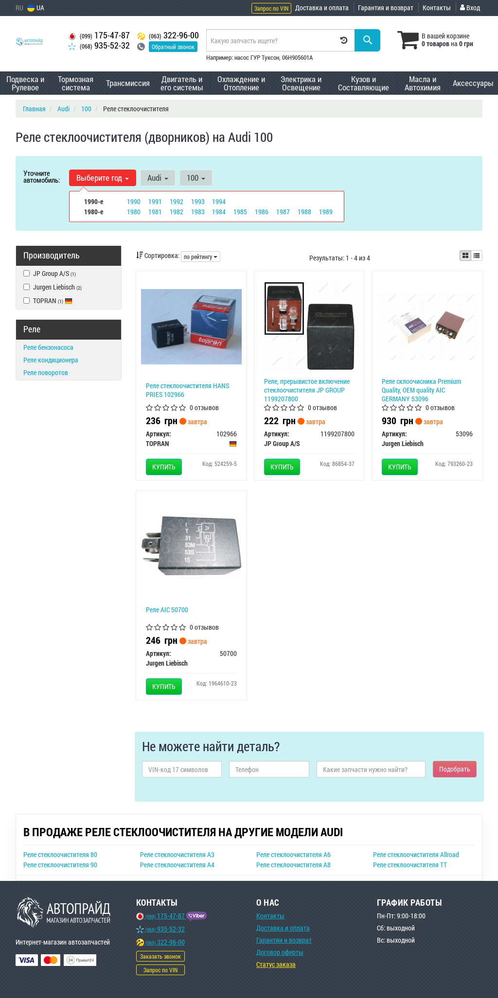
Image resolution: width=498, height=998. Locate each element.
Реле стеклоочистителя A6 (293, 854)
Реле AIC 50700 (167, 609)
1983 (198, 211)
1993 (198, 201)
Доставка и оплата (322, 7)
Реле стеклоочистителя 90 (60, 864)
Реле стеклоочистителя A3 (177, 854)
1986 (261, 211)
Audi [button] (157, 177)
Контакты (437, 7)
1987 (283, 211)
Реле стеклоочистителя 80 (60, 854)
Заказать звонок (160, 956)
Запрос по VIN (271, 8)
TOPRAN (47, 300)
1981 (155, 211)
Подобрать (454, 769)
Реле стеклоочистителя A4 (177, 864)
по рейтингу (200, 256)
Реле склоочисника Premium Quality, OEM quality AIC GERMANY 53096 (421, 390)
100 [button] (196, 177)
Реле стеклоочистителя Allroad (416, 854)
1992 (176, 201)
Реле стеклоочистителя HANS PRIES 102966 (187, 390)
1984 (219, 211)
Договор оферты (279, 952)
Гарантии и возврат (284, 940)
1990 (134, 201)
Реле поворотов (45, 372)
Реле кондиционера (50, 359)
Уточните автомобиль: (41, 176)
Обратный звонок (173, 47)
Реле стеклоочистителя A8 (293, 864)
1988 (304, 211)
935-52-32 (99, 45)
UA (35, 7)
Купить (164, 466)
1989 (326, 211)
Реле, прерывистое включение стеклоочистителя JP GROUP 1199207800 (307, 390)
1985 (240, 211)
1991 (155, 201)
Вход (470, 7)
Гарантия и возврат (385, 7)
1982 (176, 211)
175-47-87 (99, 35)
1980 (134, 211)
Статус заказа (276, 964)
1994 (219, 201)
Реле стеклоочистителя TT (410, 864)
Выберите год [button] (102, 177)
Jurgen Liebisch (52, 287)
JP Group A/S (49, 273)
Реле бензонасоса (48, 347)
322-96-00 (168, 35)
